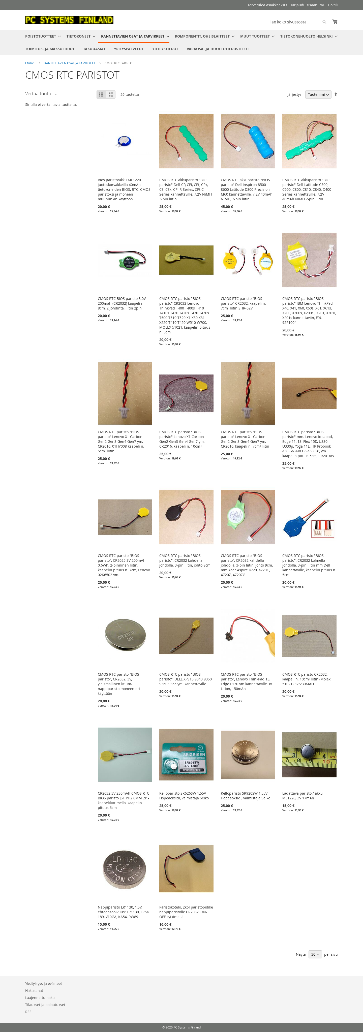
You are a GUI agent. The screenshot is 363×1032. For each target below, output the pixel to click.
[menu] (181, 42)
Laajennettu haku (40, 997)
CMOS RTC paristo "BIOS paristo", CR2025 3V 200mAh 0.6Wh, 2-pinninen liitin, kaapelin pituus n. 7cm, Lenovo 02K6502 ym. (124, 565)
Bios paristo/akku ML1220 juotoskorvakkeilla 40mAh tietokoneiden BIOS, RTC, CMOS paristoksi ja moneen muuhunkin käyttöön (124, 189)
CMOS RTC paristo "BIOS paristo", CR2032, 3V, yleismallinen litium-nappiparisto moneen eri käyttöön (119, 684)
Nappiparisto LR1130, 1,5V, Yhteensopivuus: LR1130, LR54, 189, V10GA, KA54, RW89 (123, 912)
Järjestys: (294, 94)
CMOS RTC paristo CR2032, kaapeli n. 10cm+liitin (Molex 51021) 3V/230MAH (306, 679)
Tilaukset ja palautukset (45, 1004)
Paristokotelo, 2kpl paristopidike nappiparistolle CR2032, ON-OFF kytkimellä (186, 912)
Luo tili (332, 5)
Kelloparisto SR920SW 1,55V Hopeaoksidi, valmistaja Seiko (245, 795)
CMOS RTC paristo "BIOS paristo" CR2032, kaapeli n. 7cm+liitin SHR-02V (243, 303)
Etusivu (30, 63)
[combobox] (297, 22)
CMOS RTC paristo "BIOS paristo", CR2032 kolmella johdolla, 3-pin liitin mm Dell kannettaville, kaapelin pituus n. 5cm (309, 565)
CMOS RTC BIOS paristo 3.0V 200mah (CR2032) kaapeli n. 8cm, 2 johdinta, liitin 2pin (122, 303)
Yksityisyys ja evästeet (43, 983)
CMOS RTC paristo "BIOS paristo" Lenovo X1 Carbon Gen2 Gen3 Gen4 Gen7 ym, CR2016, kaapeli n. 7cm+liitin (245, 439)
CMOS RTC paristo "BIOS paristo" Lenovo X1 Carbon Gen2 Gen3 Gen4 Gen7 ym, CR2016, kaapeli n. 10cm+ (181, 439)
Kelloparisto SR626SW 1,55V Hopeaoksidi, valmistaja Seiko (184, 795)
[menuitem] (41, 36)
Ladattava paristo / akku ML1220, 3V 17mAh (302, 795)
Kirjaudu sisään (304, 5)
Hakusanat (34, 990)
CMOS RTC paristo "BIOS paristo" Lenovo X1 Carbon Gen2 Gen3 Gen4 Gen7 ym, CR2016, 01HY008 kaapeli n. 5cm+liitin (121, 441)
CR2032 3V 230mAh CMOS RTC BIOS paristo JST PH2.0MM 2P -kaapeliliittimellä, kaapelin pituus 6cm (123, 800)
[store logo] (69, 20)
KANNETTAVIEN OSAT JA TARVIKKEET (70, 63)
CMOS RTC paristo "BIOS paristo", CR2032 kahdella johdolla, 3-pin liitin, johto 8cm (184, 560)
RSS (28, 1011)
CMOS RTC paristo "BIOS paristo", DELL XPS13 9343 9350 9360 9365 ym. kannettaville (185, 679)
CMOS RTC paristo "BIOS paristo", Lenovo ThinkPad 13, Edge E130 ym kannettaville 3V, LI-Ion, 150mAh (247, 681)
